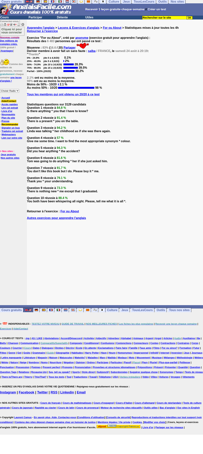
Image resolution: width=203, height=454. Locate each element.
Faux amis (145, 348)
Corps (195, 343)
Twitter (42, 392)
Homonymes (125, 352)
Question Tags (8, 372)
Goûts (26, 352)
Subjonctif (103, 372)
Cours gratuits (11, 310)
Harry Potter (92, 352)
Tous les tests (57, 376)
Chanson (13, 343)
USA (115, 376)
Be (198, 338)
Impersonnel (141, 352)
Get (19, 352)
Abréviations (51, 338)
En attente (90, 348)
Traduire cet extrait (12, 131)
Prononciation (83, 367)
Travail (93, 376)
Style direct (88, 372)
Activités (89, 338)
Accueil (5, 97)
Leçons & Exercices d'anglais (78, 27)
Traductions (80, 376)
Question (195, 367)
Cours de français (50, 402)
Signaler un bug (10, 127)
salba (91, 51)
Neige (23, 362)
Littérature (29, 357)
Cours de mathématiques (77, 402)
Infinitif (154, 352)
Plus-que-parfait (168, 362)
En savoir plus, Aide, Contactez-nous (55, 417)
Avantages (7, 50)
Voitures (164, 376)
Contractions (168, 343)
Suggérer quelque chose (144, 372)
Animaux (138, 338)
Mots (131, 357)
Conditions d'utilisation (91, 417)
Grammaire (38, 352)
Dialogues (47, 348)
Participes (102, 362)
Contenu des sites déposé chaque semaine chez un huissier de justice (55, 422)
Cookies (137, 422)
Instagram (8, 392)
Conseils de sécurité (118, 417)
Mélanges (169, 357)
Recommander (9, 124)
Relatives (24, 372)
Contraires (183, 343)
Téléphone (105, 376)
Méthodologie (185, 357)
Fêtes (3, 352)
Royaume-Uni (39, 372)
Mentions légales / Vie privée (114, 422)
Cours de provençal (87, 407)
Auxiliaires (189, 338)
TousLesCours (142, 310)
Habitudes (77, 352)
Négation (69, 362)
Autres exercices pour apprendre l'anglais (56, 218)
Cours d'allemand (145, 402)
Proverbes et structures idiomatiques (114, 367)
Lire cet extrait (9, 107)
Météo (4, 362)
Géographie (62, 352)
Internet (164, 352)
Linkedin (67, 392)
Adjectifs (101, 338)
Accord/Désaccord (71, 338)
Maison (53, 357)
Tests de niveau (194, 372)
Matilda (112, 357)
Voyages (175, 376)
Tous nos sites (179, 310)
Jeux (124, 310)
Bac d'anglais (167, 407)
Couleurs (5, 348)
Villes (154, 376)
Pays (145, 362)
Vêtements (188, 376)
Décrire (70, 348)
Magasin (42, 357)
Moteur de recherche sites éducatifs (121, 407)
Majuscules (66, 357)
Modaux (122, 357)
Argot (158, 338)
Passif (127, 362)
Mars (102, 357)
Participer (35, 17)
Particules (116, 362)
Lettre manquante (11, 357)
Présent (158, 367)
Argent (149, 338)
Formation (185, 348)
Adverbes (113, 338)
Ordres (91, 362)
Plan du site (8, 117)
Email (81, 392)
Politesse (184, 362)
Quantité (183, 367)
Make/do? (80, 357)
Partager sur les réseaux (169, 427)
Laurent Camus (23, 417)
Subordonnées (119, 372)
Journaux (197, 352)
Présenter (170, 367)
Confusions (107, 343)
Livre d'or (6, 111)
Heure (112, 352)
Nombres (34, 362)
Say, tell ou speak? (59, 372)
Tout (68, 376)
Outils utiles (151, 407)
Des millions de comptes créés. (9, 40)
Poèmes (36, 367)
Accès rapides (9, 104)
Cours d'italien (124, 402)
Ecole (79, 348)
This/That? (40, 376)
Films (156, 348)
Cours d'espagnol (104, 402)
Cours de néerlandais (169, 402)
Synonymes (166, 372)
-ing (27, 338)
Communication (29, 343)
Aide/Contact (8, 101)
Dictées (59, 348)
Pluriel (153, 362)
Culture (112, 310)
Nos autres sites (10, 157)
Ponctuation (7, 367)
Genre (11, 352)
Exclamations (106, 348)
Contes (154, 343)
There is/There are (11, 376)
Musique (157, 357)
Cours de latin (66, 407)
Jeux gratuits (8, 154)
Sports (76, 372)
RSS (54, 392)
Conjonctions (124, 343)
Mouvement (143, 357)
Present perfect (51, 367)
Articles (167, 338)
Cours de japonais (22, 407)
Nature (14, 362)
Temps (179, 372)
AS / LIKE (37, 338)
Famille (133, 348)
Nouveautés (8, 114)
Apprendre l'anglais (41, 27)
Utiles (89, 17)
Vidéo (145, 376)
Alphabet (126, 338)
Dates (36, 348)
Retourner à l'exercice (42, 31)
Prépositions (145, 367)
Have (104, 352)
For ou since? (169, 348)
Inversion (176, 352)
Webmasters (8, 134)
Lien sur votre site (11, 137)
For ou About (112, 27)
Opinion (80, 362)
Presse (5, 121)
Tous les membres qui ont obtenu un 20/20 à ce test (63, 94)
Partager (70, 47)
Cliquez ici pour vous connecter (11, 30)
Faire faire (121, 348)
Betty (3, 343)
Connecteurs (140, 343)
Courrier (17, 348)
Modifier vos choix (154, 422)
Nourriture (56, 362)
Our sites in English (188, 407)
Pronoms (67, 367)
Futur (196, 348)
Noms (44, 362)
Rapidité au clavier (45, 407)
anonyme (81, 37)
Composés (76, 343)
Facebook (26, 392)
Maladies (93, 357)
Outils (161, 310)
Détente (62, 17)
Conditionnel (91, 343)
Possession (22, 367)
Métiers (198, 357)
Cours (4, 17)
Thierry (28, 376)
